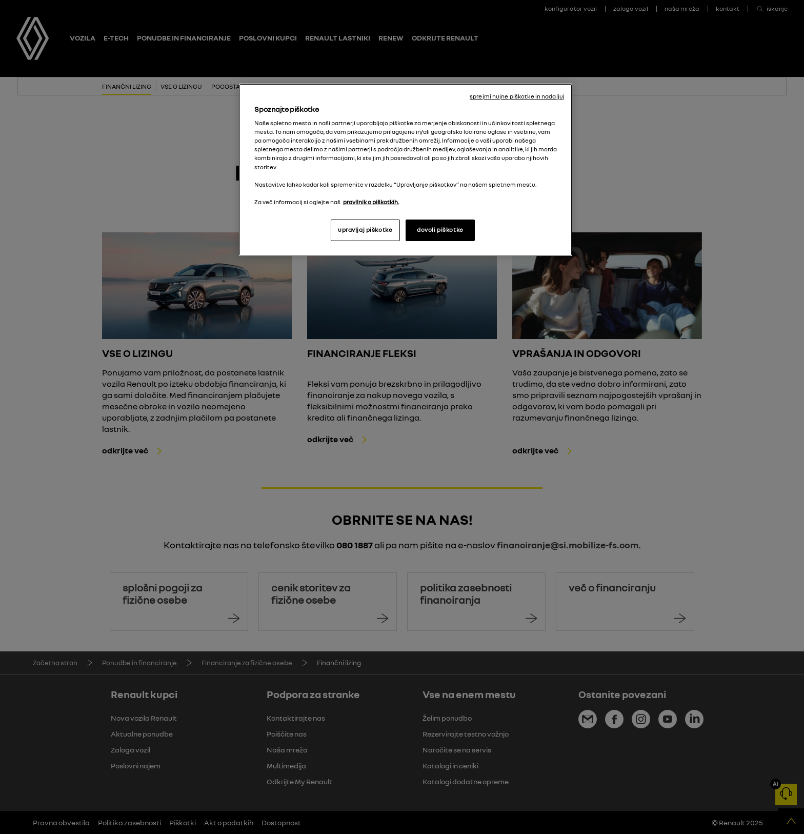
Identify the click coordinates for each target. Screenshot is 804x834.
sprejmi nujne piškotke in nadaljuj (517, 96)
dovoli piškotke (440, 229)
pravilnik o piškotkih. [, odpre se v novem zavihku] (371, 202)
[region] (405, 170)
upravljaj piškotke (365, 229)
